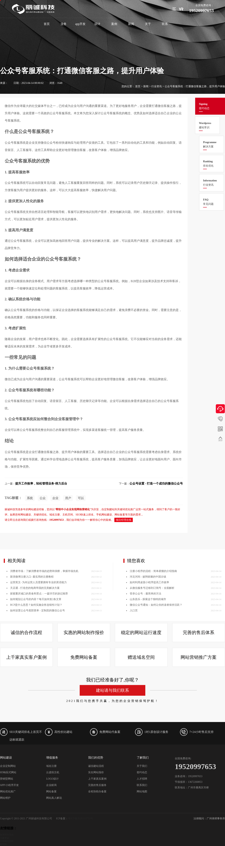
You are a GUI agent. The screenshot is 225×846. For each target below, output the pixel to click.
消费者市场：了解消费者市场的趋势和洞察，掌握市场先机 (44, 629)
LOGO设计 (52, 778)
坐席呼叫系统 (7, 834)
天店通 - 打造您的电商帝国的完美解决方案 (35, 646)
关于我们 (142, 766)
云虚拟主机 (52, 772)
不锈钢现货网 (7, 841)
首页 (47, 24)
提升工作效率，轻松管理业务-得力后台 (41, 483)
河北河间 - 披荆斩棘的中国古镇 (148, 635)
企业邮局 (51, 785)
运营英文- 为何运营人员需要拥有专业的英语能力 (38, 640)
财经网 (3, 844)
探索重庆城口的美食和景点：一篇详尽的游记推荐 (39, 652)
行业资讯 (156, 86)
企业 (55, 498)
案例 (114, 24)
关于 (148, 24)
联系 (165, 24)
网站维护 (5, 797)
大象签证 (4, 838)
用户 (68, 498)
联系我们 (142, 785)
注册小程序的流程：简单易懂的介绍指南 (153, 629)
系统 (30, 498)
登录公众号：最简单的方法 (145, 652)
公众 (43, 498)
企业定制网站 (8, 766)
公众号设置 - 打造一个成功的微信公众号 (156, 483)
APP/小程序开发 (9, 785)
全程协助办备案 (97, 791)
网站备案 (51, 791)
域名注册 (51, 766)
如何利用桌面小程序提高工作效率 (149, 640)
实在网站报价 (96, 772)
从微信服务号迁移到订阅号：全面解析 (152, 646)
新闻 (131, 24)
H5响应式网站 (8, 772)
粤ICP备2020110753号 (80, 818)
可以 (81, 498)
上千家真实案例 (97, 778)
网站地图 (142, 791)
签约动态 (142, 772)
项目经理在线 (123, 519)
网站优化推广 (8, 791)
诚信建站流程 (96, 766)
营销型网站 (6, 778)
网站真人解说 (54, 797)
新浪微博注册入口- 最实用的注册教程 (32, 635)
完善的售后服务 (97, 785)
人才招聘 (142, 778)
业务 (64, 24)
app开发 (80, 24)
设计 (97, 24)
